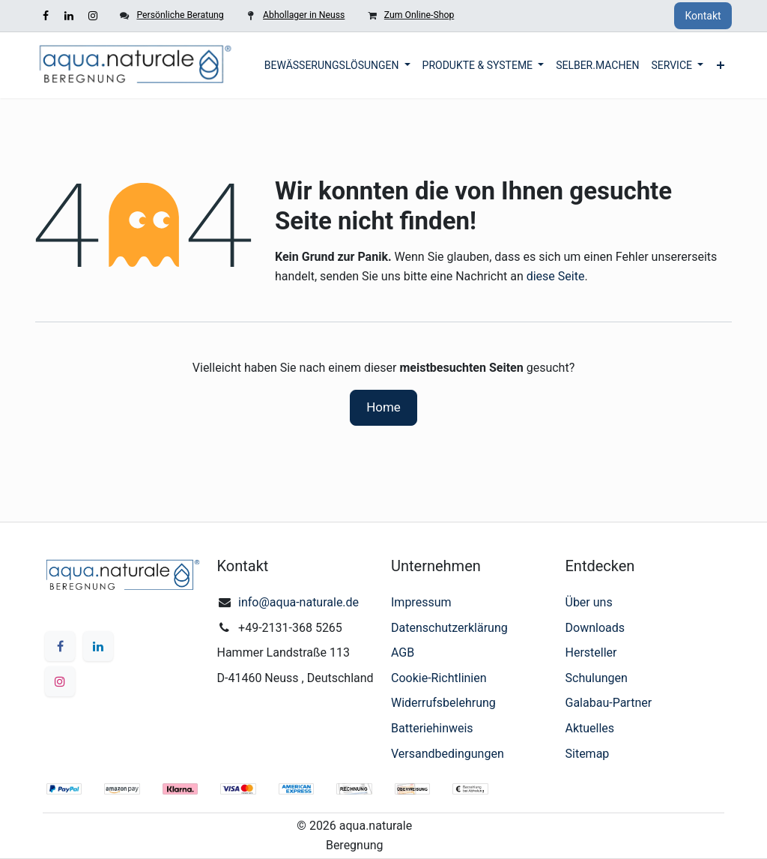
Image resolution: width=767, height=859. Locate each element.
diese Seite (556, 276)
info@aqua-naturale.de (298, 602)
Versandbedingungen (447, 754)
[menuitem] (337, 65)
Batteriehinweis (432, 728)
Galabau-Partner (609, 703)
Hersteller (591, 652)
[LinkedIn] (68, 15)
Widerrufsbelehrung (443, 703)
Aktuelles (590, 728)
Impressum (421, 602)
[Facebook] (45, 15)
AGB (402, 652)
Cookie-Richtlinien (439, 678)
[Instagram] (92, 15)
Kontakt (703, 16)
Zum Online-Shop (419, 15)
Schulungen (597, 678)
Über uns (589, 602)
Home (383, 407)
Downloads (595, 628)
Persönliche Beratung (179, 15)
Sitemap (588, 754)
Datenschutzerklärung (449, 628)
